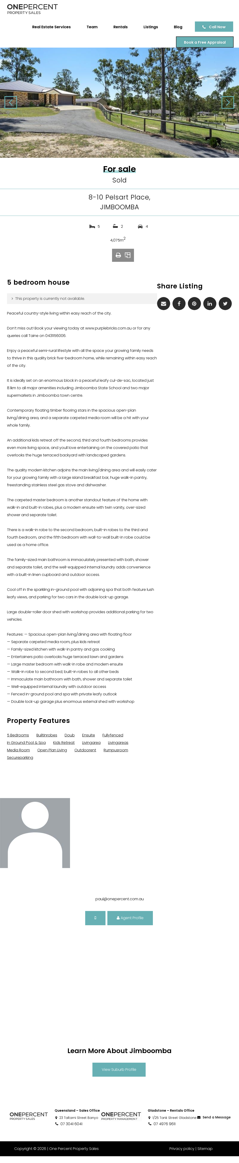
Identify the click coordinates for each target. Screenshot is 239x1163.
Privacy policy (181, 1155)
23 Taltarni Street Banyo (76, 1124)
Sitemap (205, 1155)
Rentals (119, 27)
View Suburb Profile (119, 1076)
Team (90, 27)
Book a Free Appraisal (203, 42)
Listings (149, 27)
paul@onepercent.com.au (119, 905)
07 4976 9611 (162, 1130)
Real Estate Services (50, 27)
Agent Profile (130, 924)
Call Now (215, 27)
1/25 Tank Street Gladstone (172, 1124)
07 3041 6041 (68, 1130)
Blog (176, 27)
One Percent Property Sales (73, 1155)
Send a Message (214, 1124)
